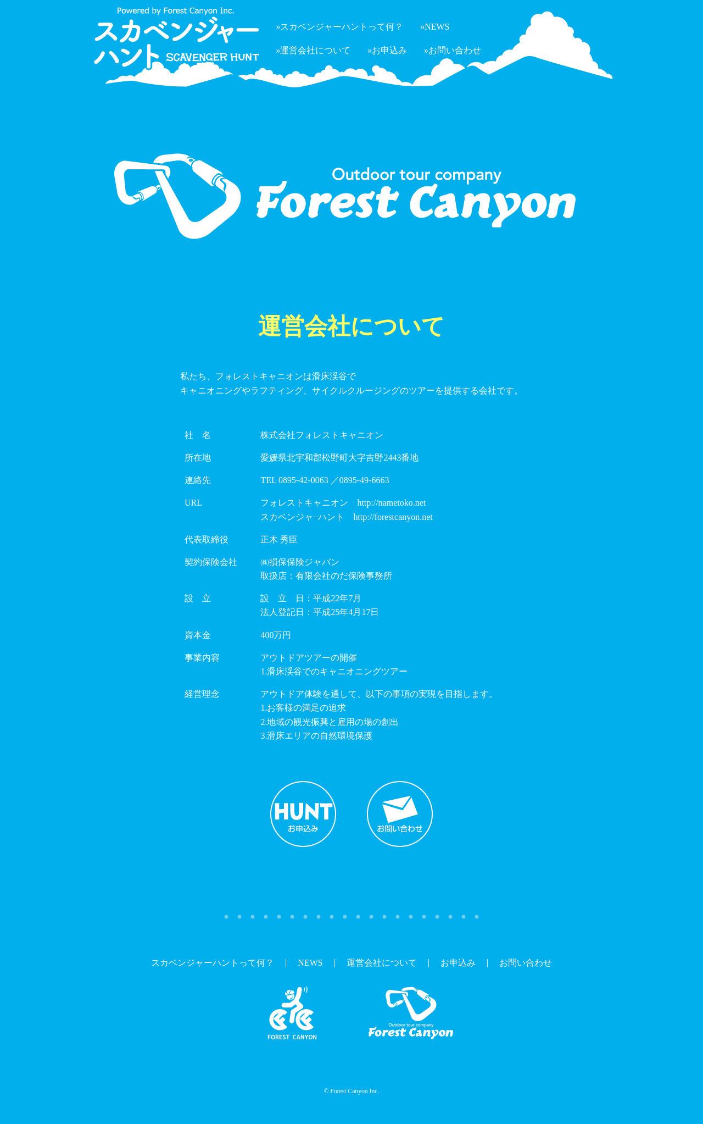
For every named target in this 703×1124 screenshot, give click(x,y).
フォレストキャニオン (636, 23)
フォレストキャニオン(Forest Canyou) (411, 1014)
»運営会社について (313, 50)
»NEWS (434, 26)
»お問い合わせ (452, 50)
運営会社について (382, 962)
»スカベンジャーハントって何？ (339, 26)
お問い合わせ (400, 814)
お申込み (303, 814)
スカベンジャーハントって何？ (212, 962)
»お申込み (387, 50)
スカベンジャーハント (292, 1014)
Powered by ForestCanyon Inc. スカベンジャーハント (176, 38)
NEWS (310, 962)
